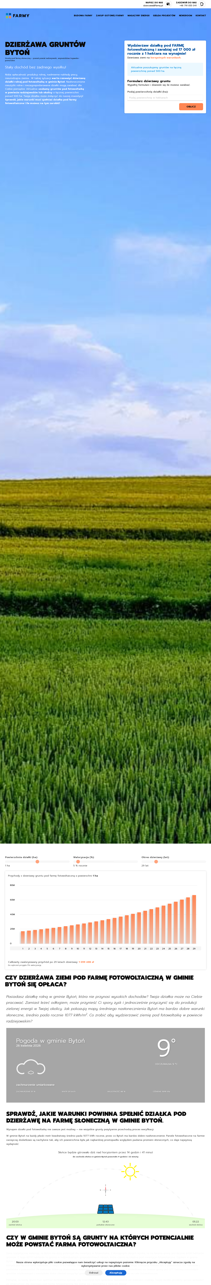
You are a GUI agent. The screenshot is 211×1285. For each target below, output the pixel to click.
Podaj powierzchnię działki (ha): (147, 92)
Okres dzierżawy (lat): (155, 857)
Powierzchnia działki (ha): (21, 857)
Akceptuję (115, 1273)
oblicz (191, 106)
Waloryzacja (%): (83, 857)
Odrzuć (93, 1273)
